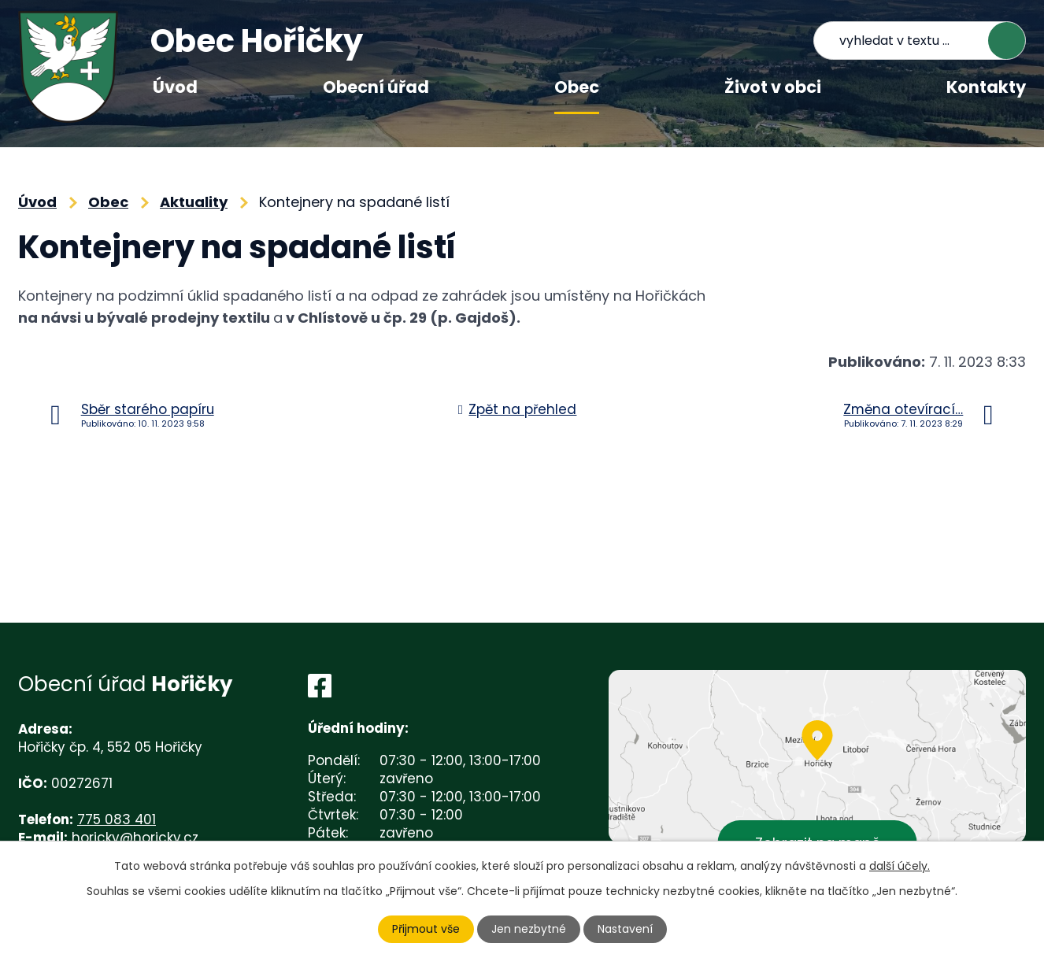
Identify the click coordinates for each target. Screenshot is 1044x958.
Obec (576, 87)
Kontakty (986, 87)
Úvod (175, 87)
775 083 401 (116, 819)
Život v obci (772, 87)
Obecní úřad (376, 87)
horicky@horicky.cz (135, 837)
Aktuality (194, 202)
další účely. (899, 866)
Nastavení (625, 929)
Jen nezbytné (528, 929)
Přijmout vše (426, 929)
